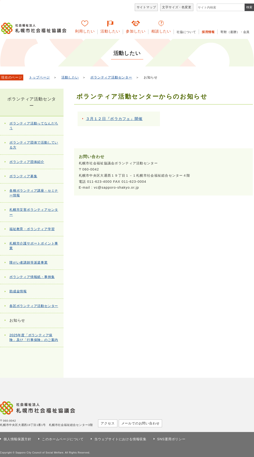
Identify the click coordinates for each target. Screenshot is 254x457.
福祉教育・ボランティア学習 (32, 229)
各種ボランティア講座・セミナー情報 (33, 193)
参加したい (136, 31)
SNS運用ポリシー (171, 439)
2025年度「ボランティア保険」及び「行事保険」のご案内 (33, 337)
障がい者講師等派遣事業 (28, 262)
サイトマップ (146, 7)
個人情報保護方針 (17, 439)
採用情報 (208, 32)
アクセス (108, 423)
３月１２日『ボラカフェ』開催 (114, 119)
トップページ (39, 77)
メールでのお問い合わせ (140, 423)
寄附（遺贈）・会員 (235, 32)
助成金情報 (18, 291)
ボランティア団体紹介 (26, 162)
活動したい (110, 31)
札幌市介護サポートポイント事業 (33, 245)
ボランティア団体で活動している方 (33, 145)
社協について (186, 32)
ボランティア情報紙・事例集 (32, 277)
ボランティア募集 (23, 176)
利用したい (85, 31)
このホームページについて (63, 439)
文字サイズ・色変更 (176, 7)
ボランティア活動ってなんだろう (33, 125)
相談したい (161, 31)
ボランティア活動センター (111, 77)
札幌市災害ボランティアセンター (33, 212)
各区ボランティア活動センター (33, 306)
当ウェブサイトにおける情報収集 (120, 439)
